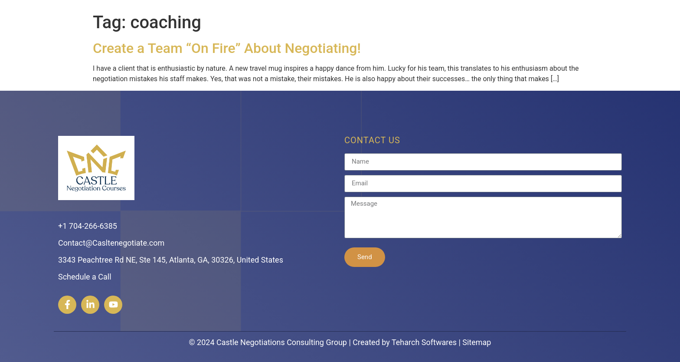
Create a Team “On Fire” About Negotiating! (227, 48)
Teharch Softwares (424, 342)
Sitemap (476, 342)
